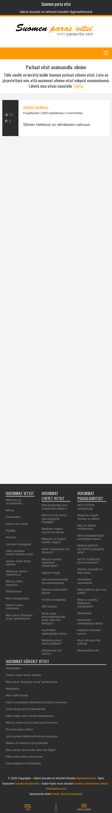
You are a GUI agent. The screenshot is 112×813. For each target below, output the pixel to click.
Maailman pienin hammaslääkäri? (52, 642)
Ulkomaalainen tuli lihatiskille (23, 763)
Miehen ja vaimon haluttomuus (16, 573)
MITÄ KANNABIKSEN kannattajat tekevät (90, 537)
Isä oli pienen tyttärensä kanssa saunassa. (32, 736)
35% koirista (49, 606)
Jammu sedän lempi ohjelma (23, 675)
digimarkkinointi (86, 778)
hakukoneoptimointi (27, 783)
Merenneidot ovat (88, 650)
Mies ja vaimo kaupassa (14, 583)
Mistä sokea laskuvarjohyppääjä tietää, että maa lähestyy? (53, 618)
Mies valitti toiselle (17, 695)
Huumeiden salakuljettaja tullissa (54, 632)
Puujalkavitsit (31, 113)
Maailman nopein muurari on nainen (53, 530)
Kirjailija (10, 530)
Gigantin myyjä (51, 572)
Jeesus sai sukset (17, 524)
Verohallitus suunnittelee (84, 581)
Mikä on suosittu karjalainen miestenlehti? (52, 563)
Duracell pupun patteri (19, 729)
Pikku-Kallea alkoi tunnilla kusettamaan (30, 716)
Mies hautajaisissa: (17, 598)
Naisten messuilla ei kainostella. (89, 571)
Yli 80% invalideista (53, 599)
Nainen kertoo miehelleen (14, 607)
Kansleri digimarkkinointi (74, 12)
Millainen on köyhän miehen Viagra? (54, 540)
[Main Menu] (106, 53)
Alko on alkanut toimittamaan (86, 527)
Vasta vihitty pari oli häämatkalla (25, 709)
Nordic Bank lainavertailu (67, 794)
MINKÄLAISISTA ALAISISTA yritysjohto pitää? (90, 549)
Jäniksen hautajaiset (18, 544)
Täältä (78, 86)
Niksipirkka (12, 688)
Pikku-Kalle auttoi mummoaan (24, 756)
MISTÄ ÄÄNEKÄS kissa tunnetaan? (88, 561)
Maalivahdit (84, 613)
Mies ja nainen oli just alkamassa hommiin (32, 722)
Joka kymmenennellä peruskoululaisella (55, 581)
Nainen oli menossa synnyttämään (27, 743)
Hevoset (11, 537)
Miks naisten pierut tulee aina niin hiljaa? (30, 750)
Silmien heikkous (35, 107)
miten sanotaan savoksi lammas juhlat (19, 552)
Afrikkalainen (14, 591)
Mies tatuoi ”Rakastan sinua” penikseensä (19, 617)
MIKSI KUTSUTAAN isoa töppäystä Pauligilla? (54, 519)
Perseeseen (13, 517)
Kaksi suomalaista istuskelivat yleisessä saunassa (36, 702)
